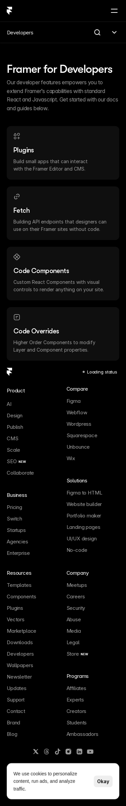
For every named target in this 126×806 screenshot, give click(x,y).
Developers (20, 32)
